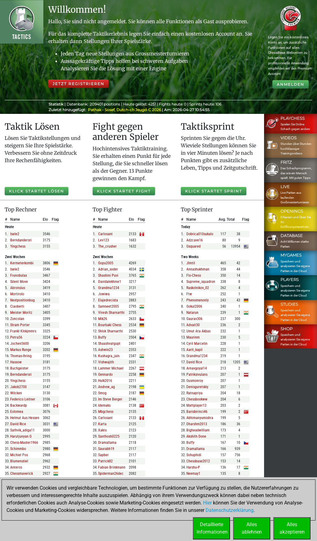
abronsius (17, 288)
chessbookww (196, 399)
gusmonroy (194, 381)
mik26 (102, 319)
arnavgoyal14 (196, 368)
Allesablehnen (252, 528)
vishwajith (106, 362)
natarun (192, 312)
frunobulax (18, 275)
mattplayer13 (196, 405)
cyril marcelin (196, 343)
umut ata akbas (198, 331)
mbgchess (105, 411)
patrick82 (105, 461)
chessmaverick (21, 473)
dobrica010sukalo (199, 234)
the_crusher (107, 246)
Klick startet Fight (124, 191)
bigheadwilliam (198, 430)
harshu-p (193, 467)
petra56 (16, 337)
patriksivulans (196, 374)
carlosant (105, 234)
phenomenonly (197, 300)
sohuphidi (193, 455)
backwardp (18, 405)
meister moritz (21, 312)
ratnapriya (194, 393)
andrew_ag (106, 387)
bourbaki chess (109, 325)
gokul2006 (194, 306)
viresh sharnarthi (111, 312)
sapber (103, 455)
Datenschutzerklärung (230, 510)
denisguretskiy (197, 387)
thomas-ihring (21, 356)
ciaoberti (17, 306)
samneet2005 (108, 306)
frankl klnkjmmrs (23, 331)
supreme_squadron (200, 281)
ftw (189, 294)
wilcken (16, 393)
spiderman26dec (111, 473)
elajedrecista (108, 300)
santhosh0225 (108, 436)
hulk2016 (105, 381)
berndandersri (21, 240)
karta (102, 424)
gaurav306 (194, 319)
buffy (102, 337)
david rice (18, 424)
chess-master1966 (24, 442)
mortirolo (17, 294)
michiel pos (19, 455)
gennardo (105, 374)
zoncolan (17, 319)
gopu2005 (105, 263)
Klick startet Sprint (213, 191)
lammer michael (111, 368)
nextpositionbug (22, 300)
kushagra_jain (108, 356)
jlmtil (190, 263)
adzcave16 (194, 240)
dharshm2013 (196, 424)
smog (102, 393)
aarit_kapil (194, 350)
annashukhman (197, 269)
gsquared (193, 246)
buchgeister (19, 368)
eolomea (16, 411)
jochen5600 (19, 343)
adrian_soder (108, 269)
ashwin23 (105, 350)
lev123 (103, 240)
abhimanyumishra (199, 418)
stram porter (20, 325)
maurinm (193, 337)
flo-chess (193, 275)
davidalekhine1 (109, 281)
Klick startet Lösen (36, 191)
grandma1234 (108, 288)
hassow (16, 362)
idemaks (104, 405)
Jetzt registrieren (78, 83)
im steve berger (110, 399)
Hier (207, 503)
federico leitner (22, 399)
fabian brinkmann (111, 467)
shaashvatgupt (109, 343)
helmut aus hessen (24, 418)
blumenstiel (19, 461)
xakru (102, 430)
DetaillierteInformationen (212, 528)
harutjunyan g (21, 436)
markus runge (20, 350)
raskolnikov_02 (197, 288)
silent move (19, 281)
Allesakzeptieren (292, 528)
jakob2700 (18, 387)
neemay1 (193, 473)
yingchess (17, 246)
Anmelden (290, 84)
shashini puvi (108, 275)
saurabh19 (106, 449)
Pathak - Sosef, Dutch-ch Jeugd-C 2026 (125, 109)
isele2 (14, 234)
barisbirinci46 (196, 411)
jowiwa (104, 294)
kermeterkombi (21, 263)
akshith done (196, 436)
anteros (16, 467)
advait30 (193, 325)
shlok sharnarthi (110, 331)
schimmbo (18, 449)
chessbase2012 (198, 461)
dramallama (107, 442)
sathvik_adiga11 (22, 430)
